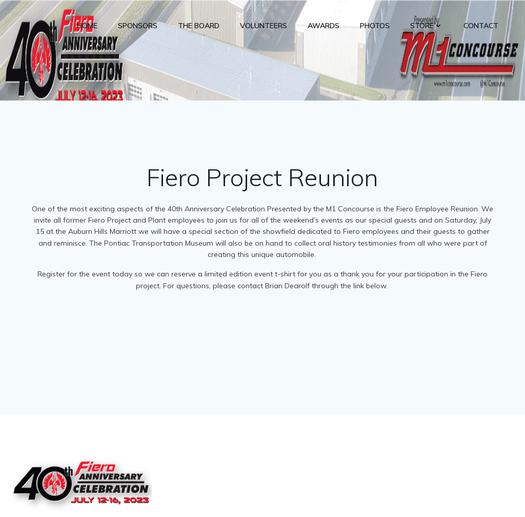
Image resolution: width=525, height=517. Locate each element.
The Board (198, 25)
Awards (323, 25)
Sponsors (137, 25)
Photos (375, 25)
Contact (480, 25)
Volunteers (263, 25)
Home (87, 25)
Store (426, 25)
